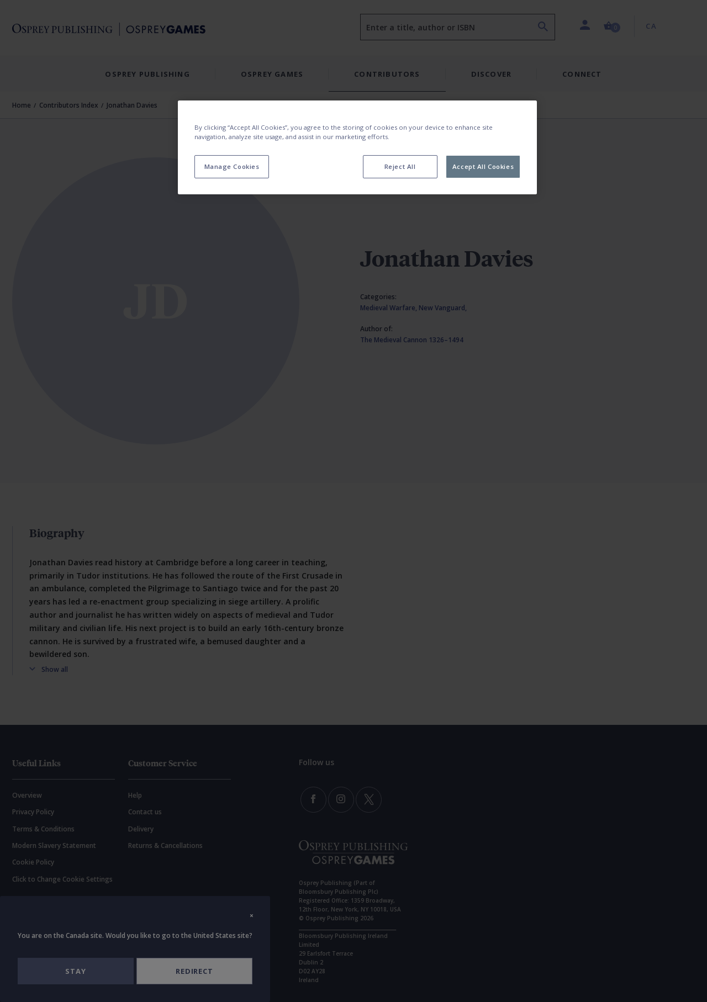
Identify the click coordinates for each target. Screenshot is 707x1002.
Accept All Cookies (483, 166)
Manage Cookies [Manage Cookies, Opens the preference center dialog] (232, 166)
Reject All (400, 166)
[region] (357, 147)
